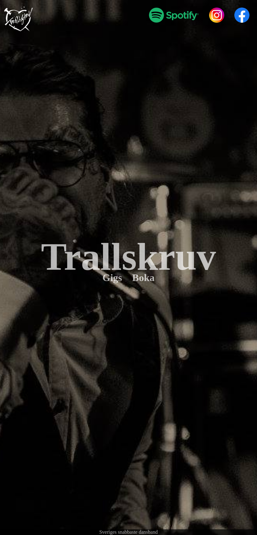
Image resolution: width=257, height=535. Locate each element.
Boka (143, 277)
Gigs (112, 277)
